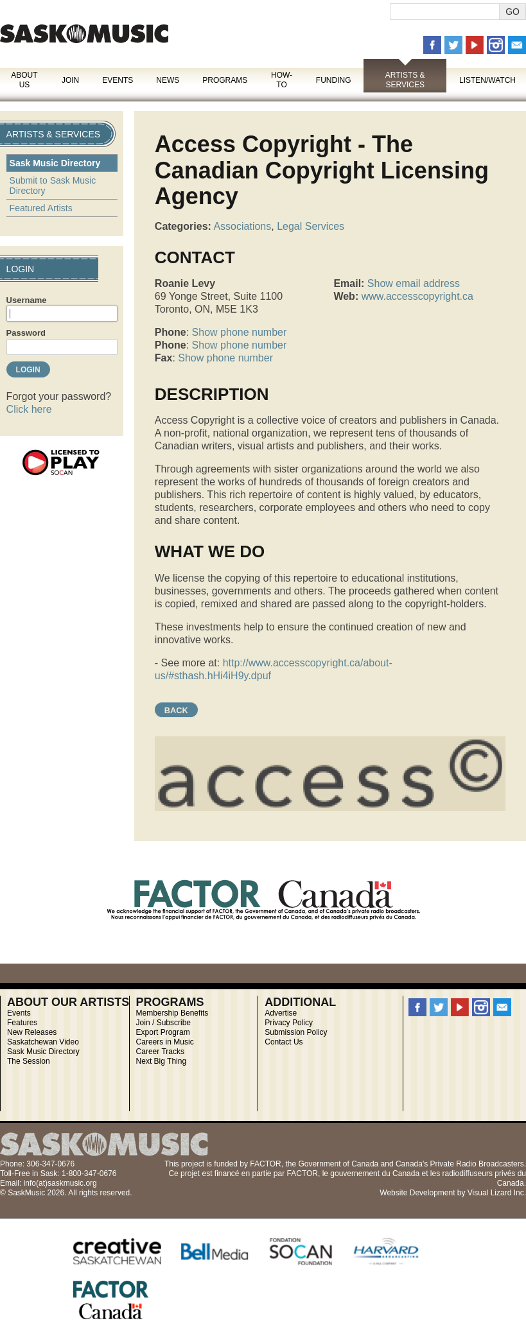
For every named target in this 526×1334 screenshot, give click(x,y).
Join (70, 80)
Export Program (163, 1032)
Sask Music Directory (55, 163)
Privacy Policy (289, 1022)
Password (26, 333)
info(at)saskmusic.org (60, 1183)
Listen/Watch (487, 80)
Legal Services (310, 226)
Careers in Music (165, 1041)
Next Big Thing (161, 1061)
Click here (29, 409)
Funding (333, 80)
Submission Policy (296, 1032)
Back (176, 710)
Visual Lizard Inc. (497, 1192)
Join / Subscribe (163, 1022)
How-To (281, 80)
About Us (24, 80)
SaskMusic (84, 34)
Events (117, 80)
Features (22, 1022)
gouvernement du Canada (374, 1173)
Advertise (281, 1013)
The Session (28, 1061)
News (167, 80)
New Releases (32, 1032)
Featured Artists (41, 208)
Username (26, 300)
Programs (224, 80)
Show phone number (239, 332)
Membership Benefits (172, 1013)
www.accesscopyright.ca (417, 296)
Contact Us (283, 1041)
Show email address (413, 283)
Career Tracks (160, 1051)
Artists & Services (405, 80)
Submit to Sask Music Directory (53, 185)
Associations (242, 226)
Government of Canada (338, 1163)
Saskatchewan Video (43, 1041)
